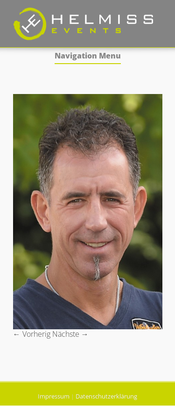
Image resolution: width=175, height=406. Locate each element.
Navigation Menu (88, 56)
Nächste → (70, 334)
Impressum (54, 396)
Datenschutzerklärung (106, 396)
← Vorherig (31, 334)
